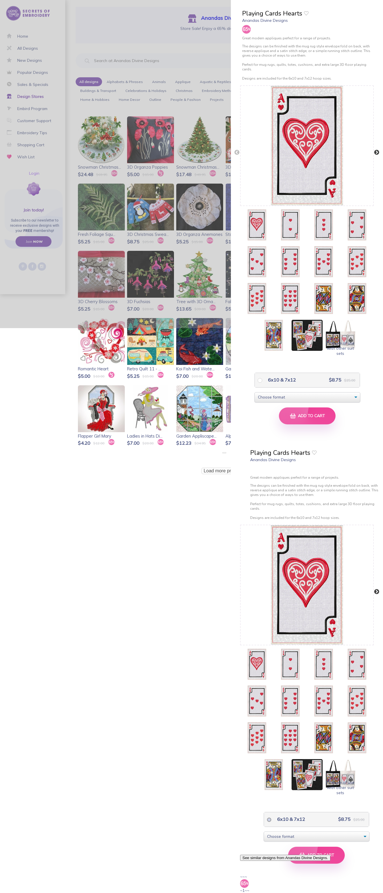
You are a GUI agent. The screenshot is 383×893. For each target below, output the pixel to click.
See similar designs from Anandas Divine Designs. (285, 858)
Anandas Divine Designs (265, 20)
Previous (237, 152)
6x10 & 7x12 (281, 379)
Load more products (224, 470)
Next (377, 152)
